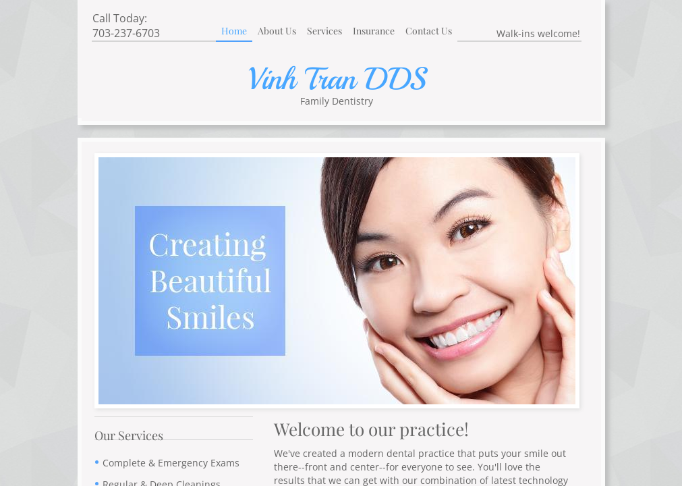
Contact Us (428, 30)
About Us (277, 30)
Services (324, 30)
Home (234, 30)
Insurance (374, 30)
